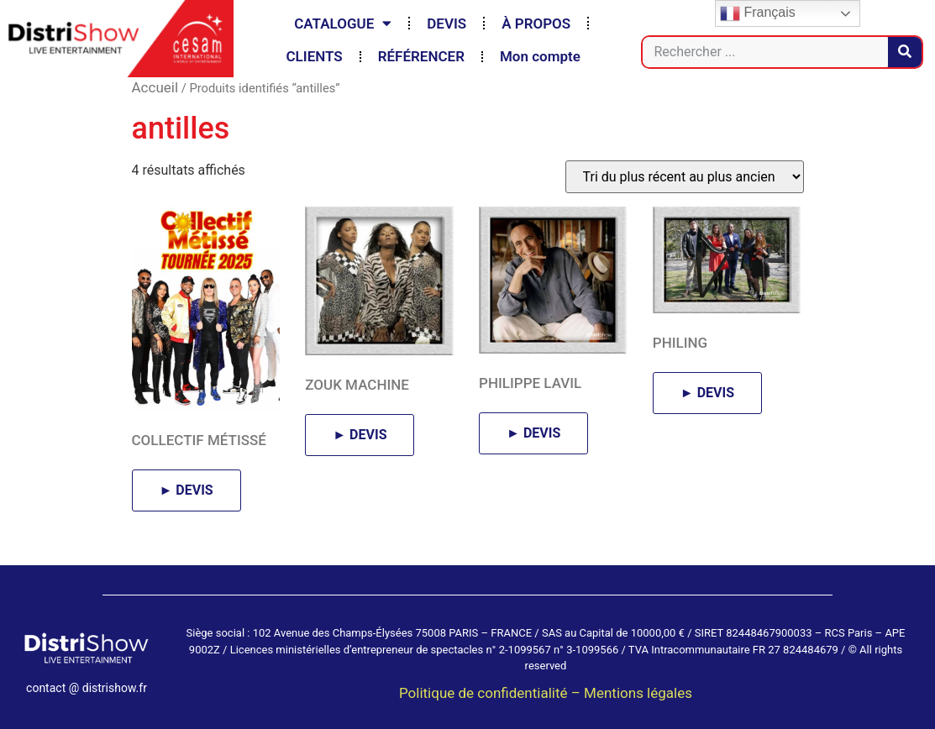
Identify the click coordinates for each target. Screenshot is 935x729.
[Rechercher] (905, 52)
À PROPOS (536, 23)
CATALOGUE (342, 23)
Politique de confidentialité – (491, 692)
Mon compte (540, 56)
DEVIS (446, 23)
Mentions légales (638, 692)
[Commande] (684, 176)
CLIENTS (314, 56)
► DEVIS (186, 490)
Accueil (155, 87)
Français (758, 13)
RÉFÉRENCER (421, 56)
